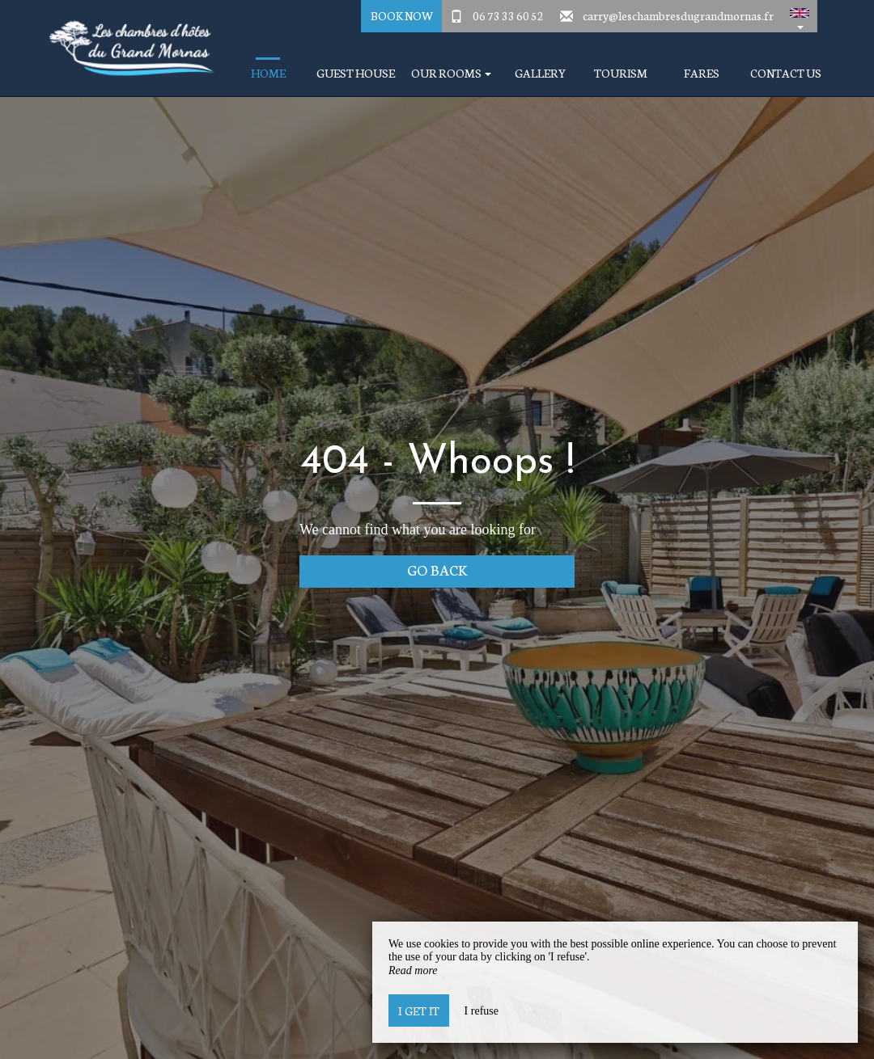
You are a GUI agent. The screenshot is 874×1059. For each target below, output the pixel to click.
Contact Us (785, 73)
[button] (799, 16)
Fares (701, 73)
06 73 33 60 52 (508, 15)
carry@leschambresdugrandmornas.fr (678, 15)
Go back (437, 569)
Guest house (355, 73)
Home (268, 73)
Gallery (540, 73)
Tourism (620, 73)
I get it (418, 1010)
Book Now (402, 15)
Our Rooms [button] (451, 73)
